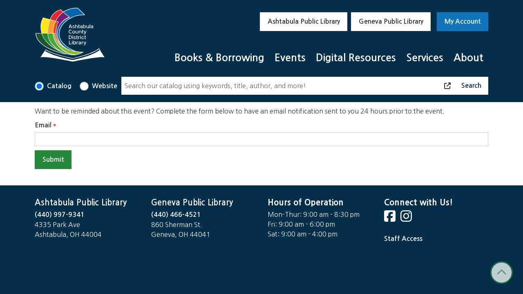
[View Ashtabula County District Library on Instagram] (406, 219)
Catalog (59, 86)
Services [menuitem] (424, 58)
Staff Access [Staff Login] (403, 239)
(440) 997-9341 (60, 215)
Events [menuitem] (290, 58)
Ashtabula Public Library (304, 21)
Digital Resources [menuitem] (356, 58)
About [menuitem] (468, 58)
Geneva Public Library (391, 21)
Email (43, 125)
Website (104, 86)
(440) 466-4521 (176, 215)
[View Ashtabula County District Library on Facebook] (390, 219)
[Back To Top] (501, 272)
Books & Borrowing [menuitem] (219, 58)
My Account (463, 21)
